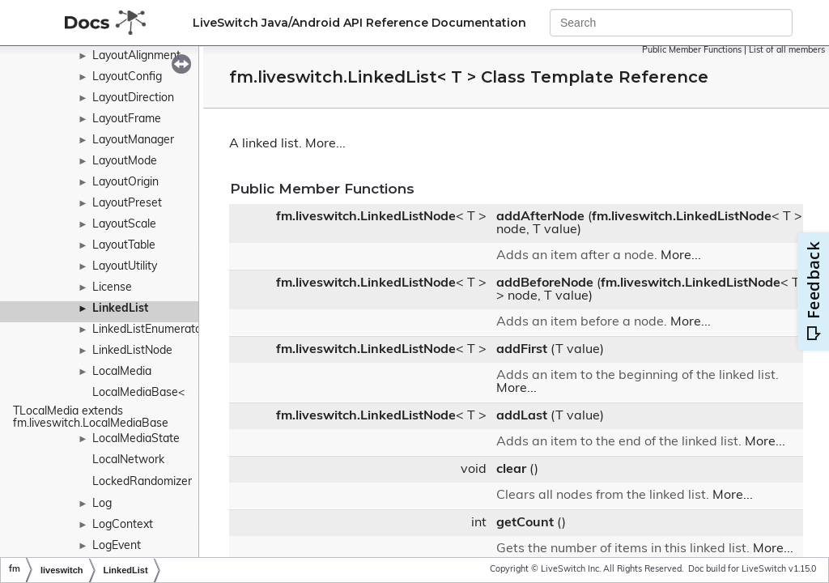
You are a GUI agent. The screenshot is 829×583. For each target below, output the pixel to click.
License (112, 288)
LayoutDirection (133, 98)
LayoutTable (123, 246)
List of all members (787, 50)
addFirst (521, 349)
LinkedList (120, 309)
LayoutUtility (124, 267)
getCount (525, 523)
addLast (521, 416)
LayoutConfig (127, 77)
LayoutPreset (127, 204)
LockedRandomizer (142, 482)
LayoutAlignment (136, 56)
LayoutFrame (126, 119)
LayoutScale (124, 225)
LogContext (122, 525)
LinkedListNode (132, 351)
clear (511, 469)
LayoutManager (133, 140)
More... (325, 144)
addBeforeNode (544, 283)
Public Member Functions (692, 50)
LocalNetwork (128, 460)
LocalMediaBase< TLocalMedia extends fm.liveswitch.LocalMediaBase (100, 408)
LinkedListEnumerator (149, 330)
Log (102, 504)
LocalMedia (121, 372)
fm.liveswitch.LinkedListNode (366, 217)
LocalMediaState (136, 439)
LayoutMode (124, 161)
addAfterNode (540, 217)
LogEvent (116, 546)
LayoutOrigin (125, 183)
